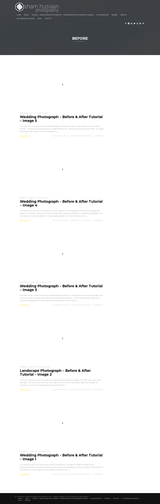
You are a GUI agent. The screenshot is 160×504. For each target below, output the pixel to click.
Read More (25, 136)
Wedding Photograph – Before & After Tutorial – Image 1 (61, 457)
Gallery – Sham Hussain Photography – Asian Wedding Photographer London (63, 15)
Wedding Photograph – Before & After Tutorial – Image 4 (61, 203)
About (26, 15)
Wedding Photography (81, 136)
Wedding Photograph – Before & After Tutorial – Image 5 (61, 119)
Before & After (61, 136)
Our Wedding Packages (26, 18)
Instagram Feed (103, 15)
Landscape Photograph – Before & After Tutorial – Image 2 (55, 372)
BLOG (40, 18)
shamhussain (42, 113)
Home (19, 15)
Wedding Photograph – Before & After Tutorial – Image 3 (61, 288)
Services (123, 15)
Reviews (114, 15)
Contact (48, 18)
